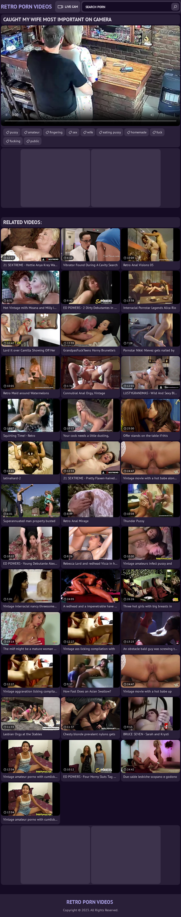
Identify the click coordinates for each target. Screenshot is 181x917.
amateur (34, 132)
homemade (138, 132)
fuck (159, 132)
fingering (56, 132)
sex (75, 132)
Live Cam (71, 7)
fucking (15, 141)
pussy (14, 132)
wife (90, 132)
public (34, 141)
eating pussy (112, 132)
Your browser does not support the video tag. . (90, 75)
